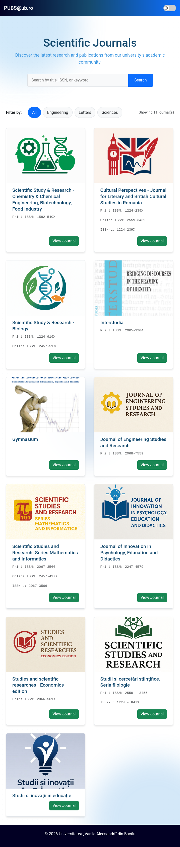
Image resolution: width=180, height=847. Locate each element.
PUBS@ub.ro (18, 8)
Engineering (57, 112)
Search (140, 80)
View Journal (64, 241)
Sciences (110, 112)
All (34, 112)
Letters (85, 112)
